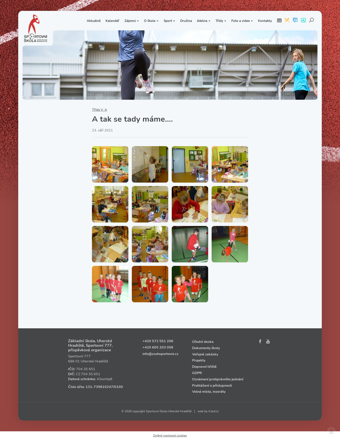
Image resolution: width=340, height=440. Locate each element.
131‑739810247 (99, 386)
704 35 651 (85, 369)
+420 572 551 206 (157, 341)
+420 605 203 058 (157, 347)
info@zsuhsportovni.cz (160, 354)
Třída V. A (99, 109)
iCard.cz (213, 411)
